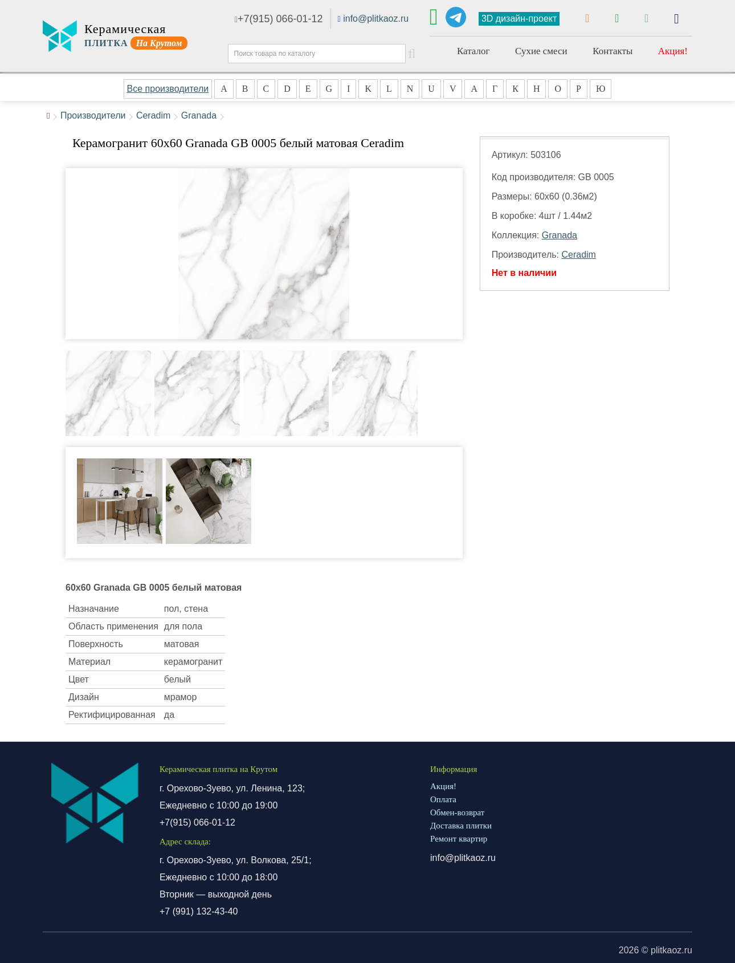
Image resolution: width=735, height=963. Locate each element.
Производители (93, 115)
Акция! (673, 51)
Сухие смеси (541, 51)
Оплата (443, 799)
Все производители (168, 89)
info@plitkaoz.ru (376, 18)
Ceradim (153, 115)
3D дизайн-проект (519, 18)
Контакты (612, 51)
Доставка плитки (461, 825)
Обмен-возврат (457, 812)
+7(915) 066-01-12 (279, 19)
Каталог (473, 51)
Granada (199, 115)
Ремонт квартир (458, 838)
